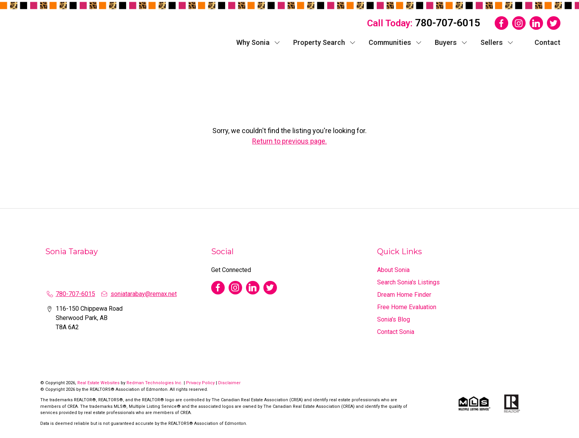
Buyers (446, 42)
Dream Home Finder (404, 294)
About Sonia (393, 270)
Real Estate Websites (99, 382)
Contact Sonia (395, 331)
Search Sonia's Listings (408, 282)
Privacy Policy (200, 382)
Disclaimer (229, 382)
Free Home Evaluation (406, 307)
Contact (547, 42)
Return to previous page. (289, 141)
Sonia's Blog (393, 319)
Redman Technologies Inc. (155, 382)
